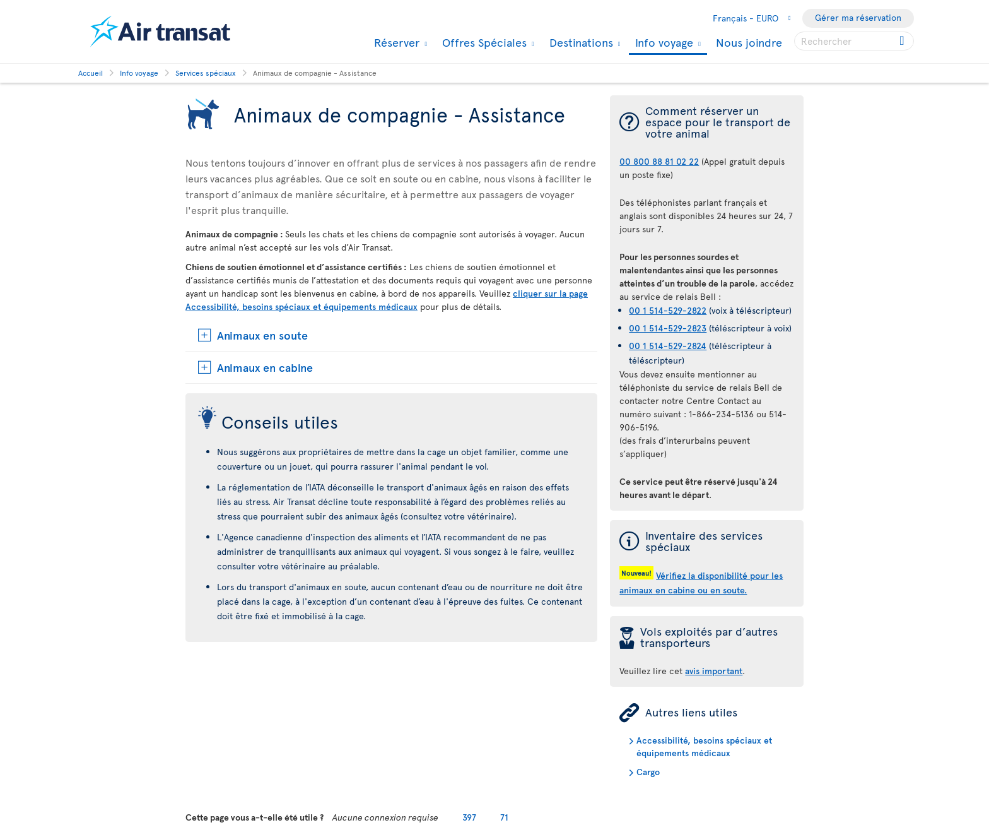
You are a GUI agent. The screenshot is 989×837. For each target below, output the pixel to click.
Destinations (579, 42)
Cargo (648, 772)
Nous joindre (749, 42)
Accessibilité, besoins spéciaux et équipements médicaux (704, 746)
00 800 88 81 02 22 (659, 161)
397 (469, 817)
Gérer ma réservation (858, 17)
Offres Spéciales (483, 42)
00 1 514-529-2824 (667, 346)
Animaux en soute (262, 335)
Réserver (395, 42)
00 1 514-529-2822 (667, 310)
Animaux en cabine (265, 367)
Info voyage (662, 43)
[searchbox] (854, 41)
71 (504, 817)
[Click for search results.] (903, 41)
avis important (713, 671)
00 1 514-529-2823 (667, 328)
